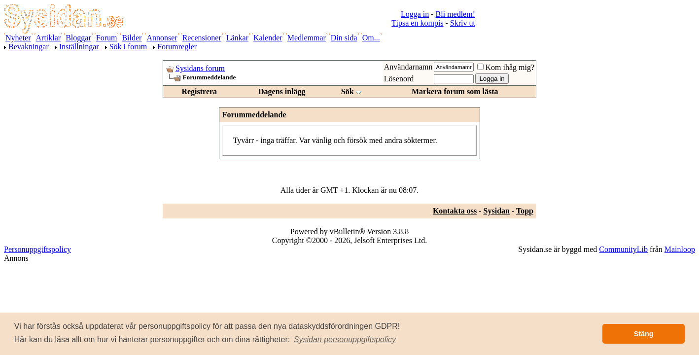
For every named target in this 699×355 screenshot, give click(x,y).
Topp (524, 211)
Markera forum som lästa (455, 91)
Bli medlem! (455, 14)
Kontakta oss (455, 211)
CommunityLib (623, 249)
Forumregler (177, 46)
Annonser (161, 38)
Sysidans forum (200, 68)
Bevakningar (28, 46)
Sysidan (497, 211)
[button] (345, 339)
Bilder (131, 38)
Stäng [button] (644, 334)
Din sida (344, 38)
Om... (371, 38)
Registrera (199, 91)
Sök (347, 91)
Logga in (415, 14)
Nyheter (18, 38)
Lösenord (399, 78)
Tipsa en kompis (417, 23)
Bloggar (78, 38)
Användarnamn (408, 67)
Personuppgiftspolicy (37, 249)
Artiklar (48, 38)
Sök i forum (128, 46)
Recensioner (201, 38)
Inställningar (79, 46)
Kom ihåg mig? (505, 67)
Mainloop (679, 249)
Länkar (237, 38)
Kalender (267, 38)
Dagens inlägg (282, 91)
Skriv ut (462, 23)
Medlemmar (306, 38)
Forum (106, 38)
